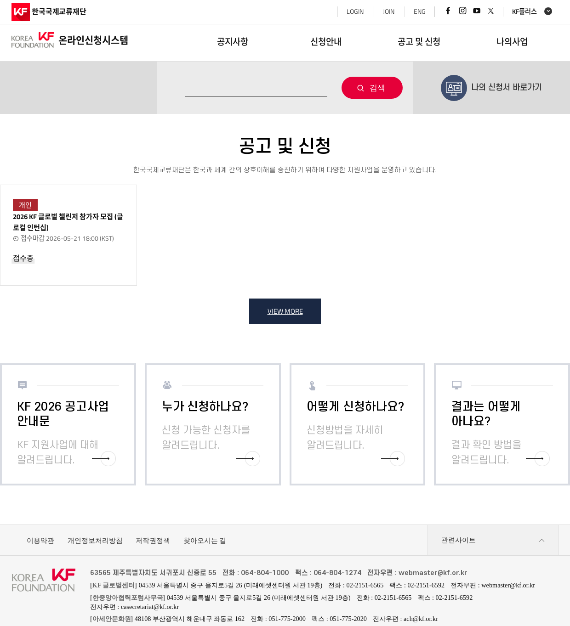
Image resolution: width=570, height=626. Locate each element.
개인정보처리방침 (95, 540)
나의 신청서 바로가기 (491, 84)
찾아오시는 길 (205, 540)
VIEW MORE (285, 311)
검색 (377, 88)
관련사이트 (493, 541)
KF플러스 (524, 12)
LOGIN (355, 11)
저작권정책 (153, 540)
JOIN (388, 11)
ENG (420, 11)
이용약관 (40, 540)
